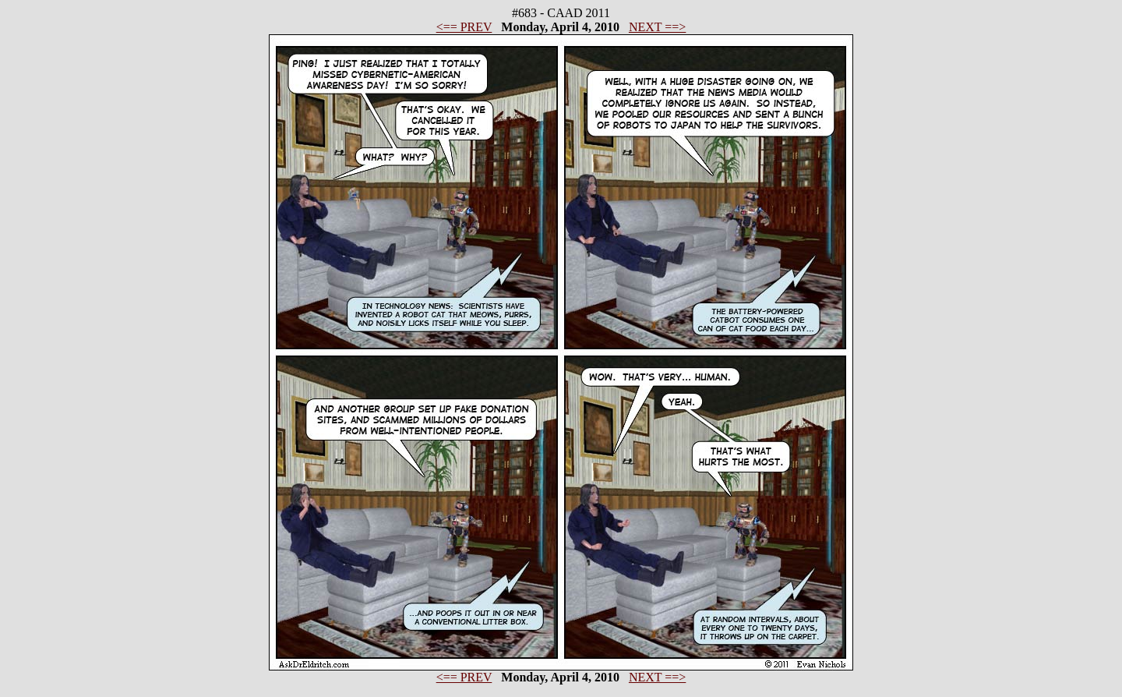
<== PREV (464, 27)
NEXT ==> (657, 27)
